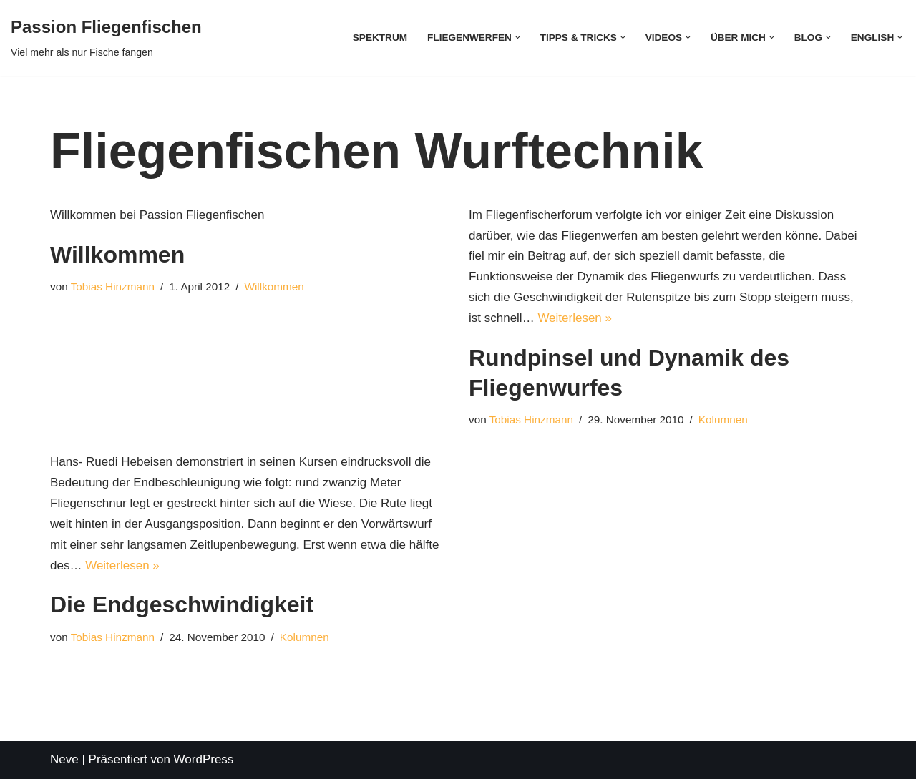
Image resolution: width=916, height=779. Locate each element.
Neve (64, 759)
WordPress (204, 759)
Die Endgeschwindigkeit (181, 604)
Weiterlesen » (574, 318)
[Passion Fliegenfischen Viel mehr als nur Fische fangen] (106, 38)
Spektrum (380, 37)
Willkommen (117, 255)
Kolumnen (723, 419)
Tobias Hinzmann (113, 286)
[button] (517, 37)
